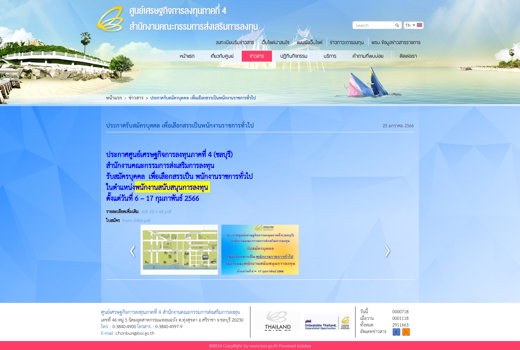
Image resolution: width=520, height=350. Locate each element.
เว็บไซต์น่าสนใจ (275, 42)
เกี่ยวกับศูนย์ (222, 56)
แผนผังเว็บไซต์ (309, 42)
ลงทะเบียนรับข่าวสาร (235, 42)
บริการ (330, 56)
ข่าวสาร (257, 56)
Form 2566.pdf (136, 220)
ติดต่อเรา (408, 56)
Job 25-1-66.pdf (156, 211)
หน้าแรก (187, 56)
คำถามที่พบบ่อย (368, 56)
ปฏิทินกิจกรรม (293, 56)
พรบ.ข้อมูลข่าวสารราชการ (396, 42)
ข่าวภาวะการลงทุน (347, 42)
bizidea (304, 345)
